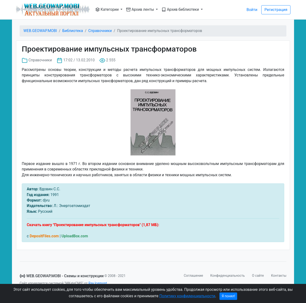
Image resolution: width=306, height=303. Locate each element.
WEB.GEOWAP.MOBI (40, 31)
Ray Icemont (97, 283)
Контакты (278, 275)
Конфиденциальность (227, 275)
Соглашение (193, 275)
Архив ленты (140, 9)
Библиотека (72, 31)
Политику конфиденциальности (187, 296)
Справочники (100, 31)
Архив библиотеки (181, 9)
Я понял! (228, 296)
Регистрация (275, 9)
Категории (107, 9)
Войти (251, 9)
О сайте (258, 275)
